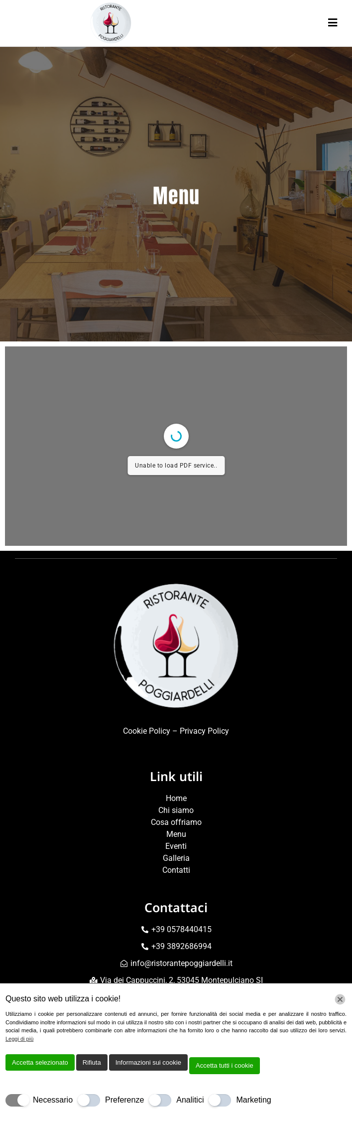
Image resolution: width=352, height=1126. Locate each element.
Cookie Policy (146, 731)
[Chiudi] (340, 999)
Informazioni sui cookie (148, 1062)
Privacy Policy (204, 731)
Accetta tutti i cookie (224, 1065)
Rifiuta (92, 1062)
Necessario (53, 1100)
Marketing (253, 1100)
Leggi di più (19, 1039)
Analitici (190, 1100)
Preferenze (124, 1100)
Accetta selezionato (40, 1062)
